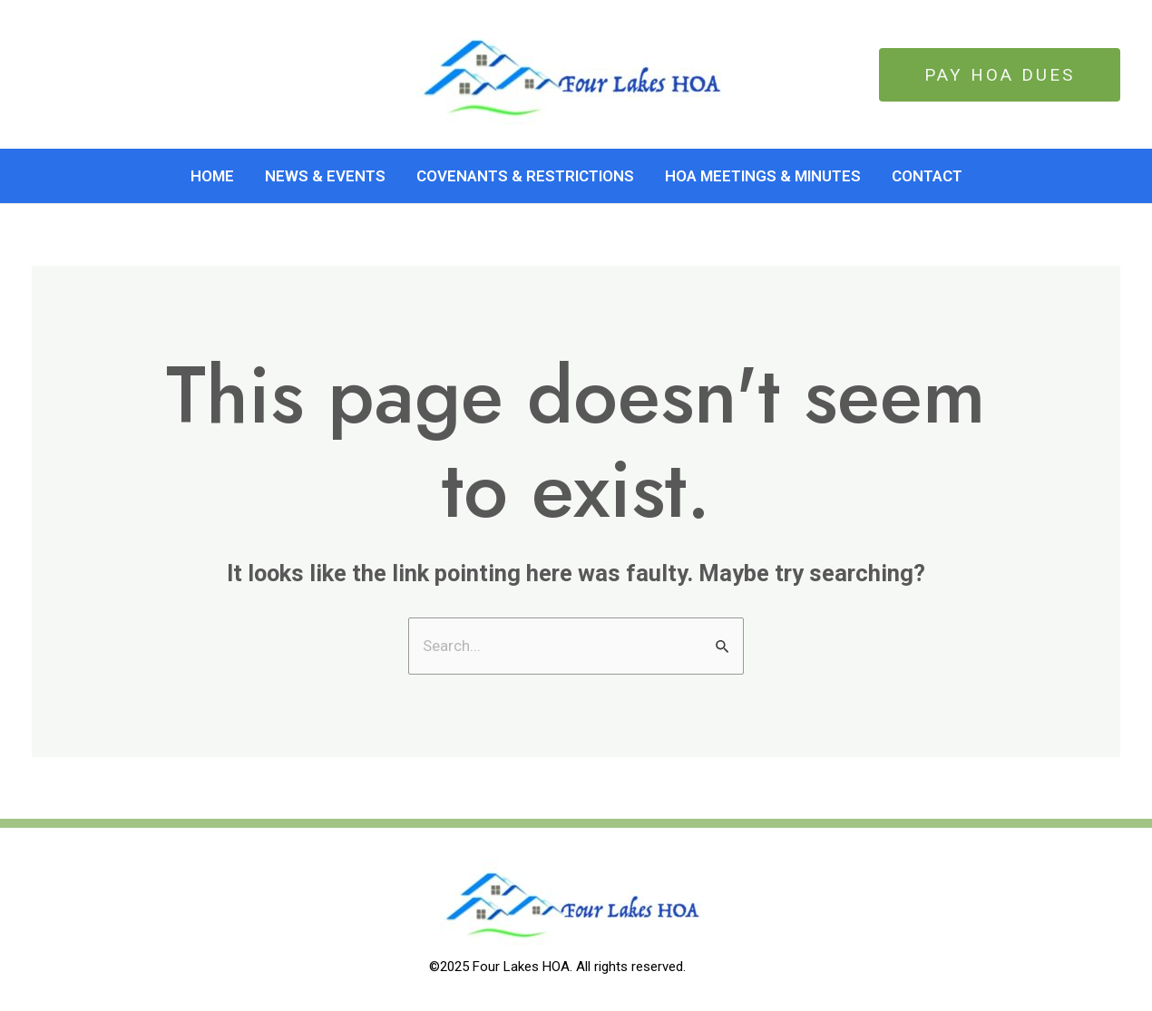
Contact (927, 176)
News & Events (325, 176)
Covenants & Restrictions (525, 176)
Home (212, 176)
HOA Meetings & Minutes (763, 176)
